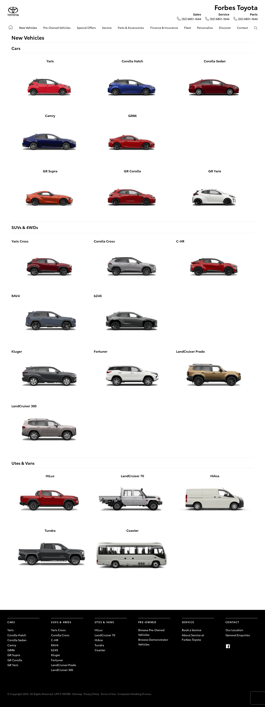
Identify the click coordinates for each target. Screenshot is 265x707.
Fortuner (57, 660)
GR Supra (13, 655)
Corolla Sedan (17, 640)
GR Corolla (14, 660)
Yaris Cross (58, 630)
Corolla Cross (60, 635)
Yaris (10, 630)
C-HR (54, 640)
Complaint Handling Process (134, 694)
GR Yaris (12, 665)
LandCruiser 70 (105, 635)
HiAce (99, 640)
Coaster (100, 650)
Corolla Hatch (16, 635)
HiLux (98, 630)
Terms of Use (108, 694)
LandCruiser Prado (63, 665)
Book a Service (191, 630)
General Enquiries (237, 635)
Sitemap (77, 694)
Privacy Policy (91, 694)
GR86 (11, 650)
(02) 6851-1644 (191, 19)
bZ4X (54, 650)
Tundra (99, 645)
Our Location (234, 630)
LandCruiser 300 (62, 670)
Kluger (55, 655)
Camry (11, 645)
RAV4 (54, 645)
